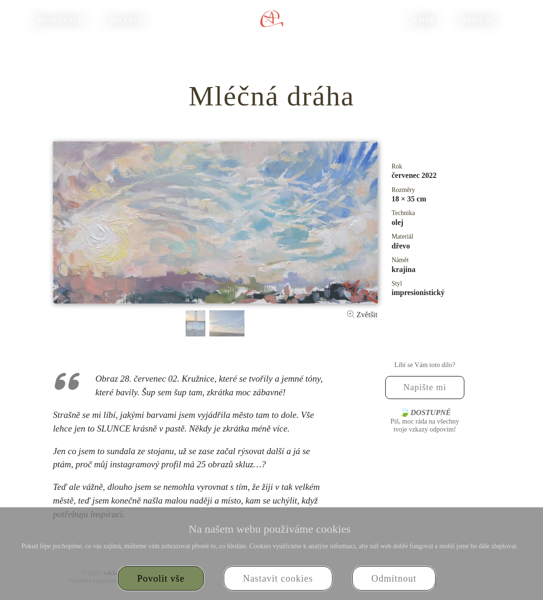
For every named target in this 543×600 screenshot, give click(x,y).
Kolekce (126, 20)
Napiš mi (477, 20)
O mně (423, 20)
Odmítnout (394, 578)
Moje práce (59, 20)
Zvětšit (362, 315)
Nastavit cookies (278, 578)
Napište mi (424, 387)
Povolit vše (160, 578)
